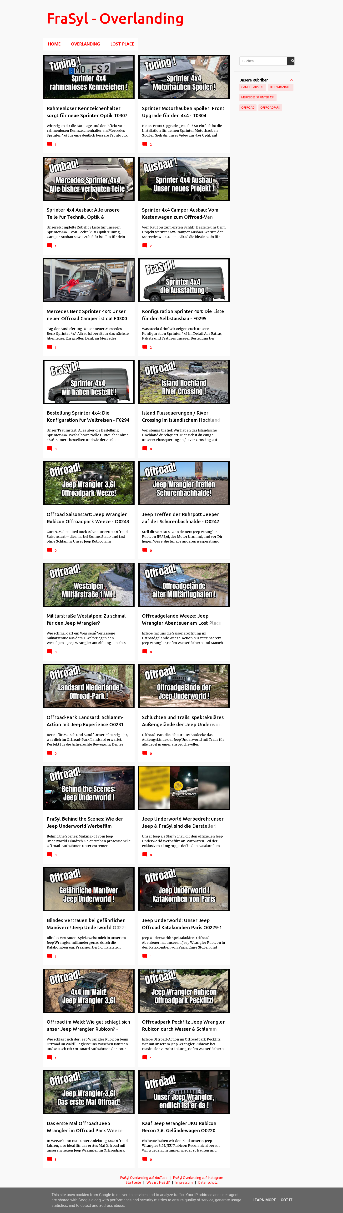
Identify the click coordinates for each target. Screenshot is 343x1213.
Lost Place (121, 44)
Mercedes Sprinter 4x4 (258, 97)
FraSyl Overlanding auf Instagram (198, 1178)
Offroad (248, 108)
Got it (286, 1200)
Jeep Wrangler (281, 87)
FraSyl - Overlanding (115, 18)
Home (53, 44)
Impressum (184, 1183)
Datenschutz (207, 1183)
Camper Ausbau (252, 87)
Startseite (133, 1183)
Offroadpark (270, 108)
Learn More (264, 1200)
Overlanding (84, 44)
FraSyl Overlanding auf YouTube (143, 1178)
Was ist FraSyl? (158, 1183)
